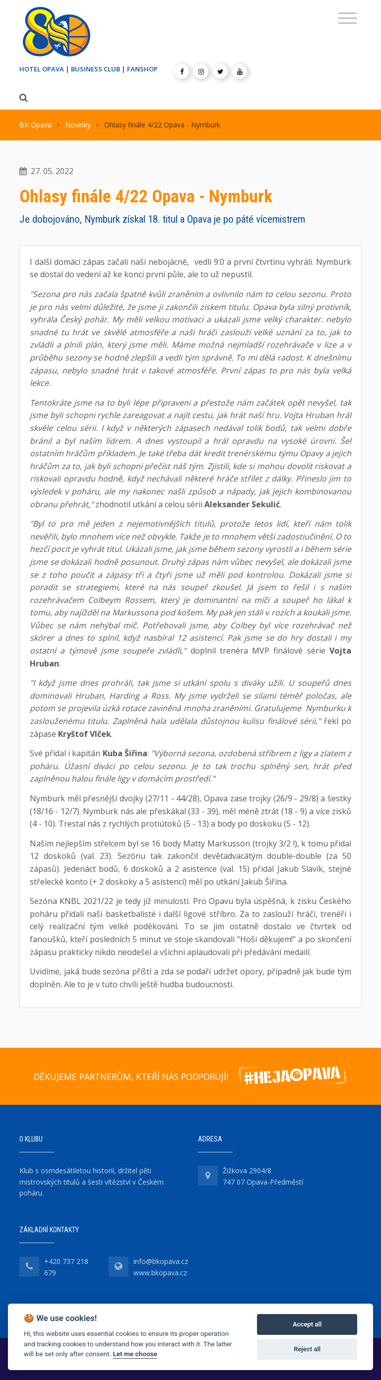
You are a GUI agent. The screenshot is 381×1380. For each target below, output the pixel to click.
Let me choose (135, 1354)
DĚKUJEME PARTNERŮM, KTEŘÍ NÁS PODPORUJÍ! (131, 1076)
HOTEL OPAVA (41, 68)
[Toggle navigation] (347, 18)
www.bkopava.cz (160, 1272)
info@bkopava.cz (160, 1261)
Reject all (307, 1349)
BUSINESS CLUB (95, 68)
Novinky (78, 124)
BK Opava (35, 124)
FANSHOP (142, 68)
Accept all (307, 1324)
